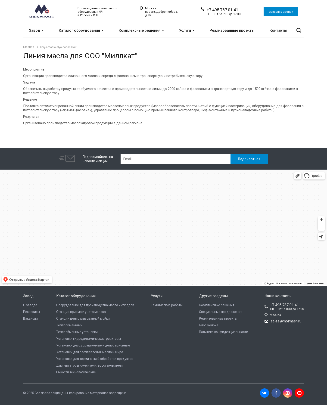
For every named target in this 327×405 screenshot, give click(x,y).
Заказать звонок (281, 11)
